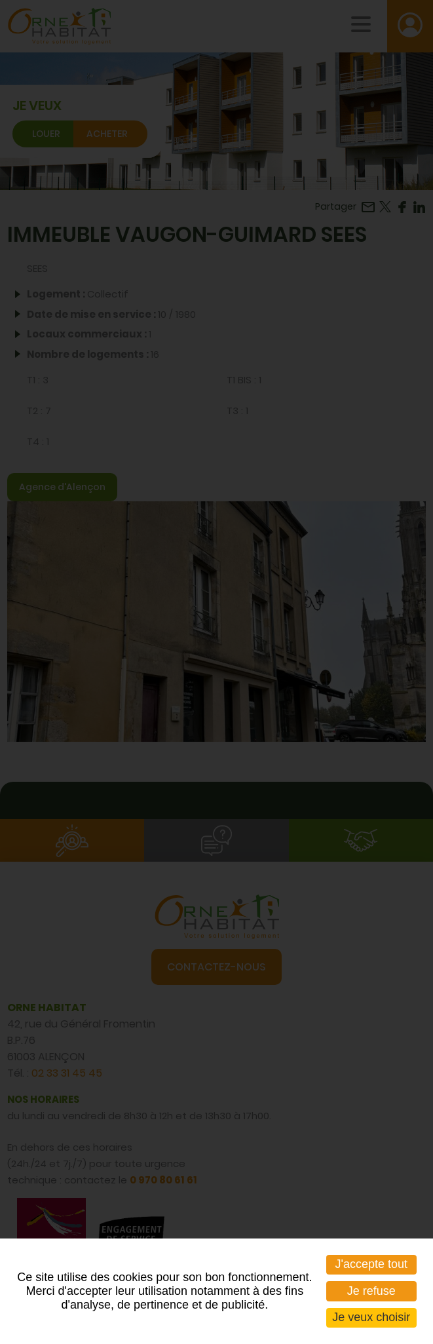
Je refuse (371, 1290)
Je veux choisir (371, 1317)
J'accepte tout (371, 1264)
